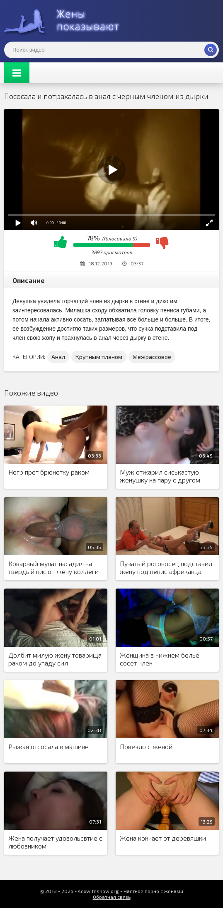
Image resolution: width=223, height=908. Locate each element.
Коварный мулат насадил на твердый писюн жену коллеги (53, 567)
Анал (58, 356)
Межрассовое (152, 356)
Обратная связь (112, 897)
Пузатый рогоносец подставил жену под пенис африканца (166, 567)
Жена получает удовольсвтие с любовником (55, 842)
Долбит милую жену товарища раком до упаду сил (55, 659)
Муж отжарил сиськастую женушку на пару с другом (160, 476)
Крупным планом (98, 356)
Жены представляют (66, 21)
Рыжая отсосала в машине (48, 746)
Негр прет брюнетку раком (49, 472)
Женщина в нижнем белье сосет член (159, 659)
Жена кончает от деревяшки (163, 838)
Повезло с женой (146, 746)
